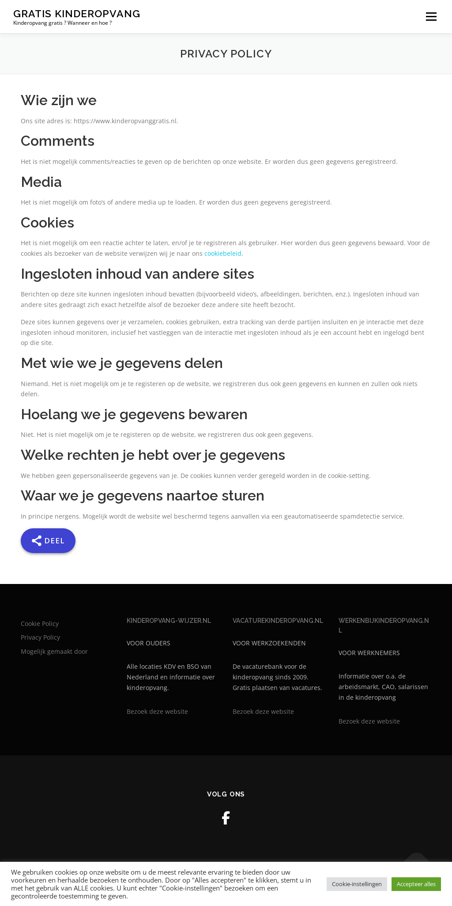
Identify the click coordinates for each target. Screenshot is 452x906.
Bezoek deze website (157, 711)
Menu (431, 16)
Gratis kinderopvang (76, 13)
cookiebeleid (222, 253)
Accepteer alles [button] (416, 884)
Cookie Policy (40, 623)
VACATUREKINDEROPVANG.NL (278, 620)
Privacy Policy (40, 637)
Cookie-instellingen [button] (357, 884)
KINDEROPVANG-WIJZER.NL (169, 620)
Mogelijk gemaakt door (54, 651)
